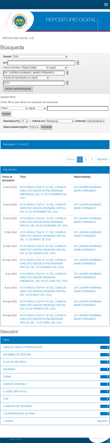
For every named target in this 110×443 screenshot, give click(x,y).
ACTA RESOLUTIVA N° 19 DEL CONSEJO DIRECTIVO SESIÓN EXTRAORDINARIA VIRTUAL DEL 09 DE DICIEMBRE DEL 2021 (44, 222)
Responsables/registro (15, 127)
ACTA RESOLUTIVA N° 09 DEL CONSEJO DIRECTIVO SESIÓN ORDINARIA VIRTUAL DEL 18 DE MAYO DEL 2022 (43, 291)
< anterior (8, 421)
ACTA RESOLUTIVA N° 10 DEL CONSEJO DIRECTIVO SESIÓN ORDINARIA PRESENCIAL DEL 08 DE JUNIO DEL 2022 (44, 278)
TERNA (7, 377)
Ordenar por (38, 121)
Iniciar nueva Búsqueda (18, 89)
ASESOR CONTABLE (14, 384)
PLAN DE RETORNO (14, 362)
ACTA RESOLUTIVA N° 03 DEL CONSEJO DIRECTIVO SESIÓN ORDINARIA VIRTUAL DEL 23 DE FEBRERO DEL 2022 (43, 305)
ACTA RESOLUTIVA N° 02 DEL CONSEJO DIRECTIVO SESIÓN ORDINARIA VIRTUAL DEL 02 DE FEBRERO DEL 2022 (43, 250)
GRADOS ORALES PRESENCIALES (22, 347)
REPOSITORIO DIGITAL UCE (18, 38)
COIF (6, 399)
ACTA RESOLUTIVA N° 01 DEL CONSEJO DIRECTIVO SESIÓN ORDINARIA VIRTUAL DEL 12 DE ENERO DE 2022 (43, 236)
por (5, 63)
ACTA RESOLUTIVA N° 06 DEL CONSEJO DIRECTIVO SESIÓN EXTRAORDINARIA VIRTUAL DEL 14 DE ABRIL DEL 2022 (43, 319)
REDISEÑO (9, 369)
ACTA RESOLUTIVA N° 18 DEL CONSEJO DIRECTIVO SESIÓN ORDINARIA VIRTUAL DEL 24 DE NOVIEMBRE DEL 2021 (43, 208)
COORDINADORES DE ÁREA (19, 414)
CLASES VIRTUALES (14, 391)
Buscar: (7, 57)
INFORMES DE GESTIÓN (17, 355)
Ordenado (80, 121)
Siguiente (102, 159)
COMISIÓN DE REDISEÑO (17, 406)
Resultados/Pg (11, 121)
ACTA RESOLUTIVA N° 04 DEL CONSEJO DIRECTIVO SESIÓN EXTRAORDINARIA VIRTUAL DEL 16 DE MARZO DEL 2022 (43, 264)
